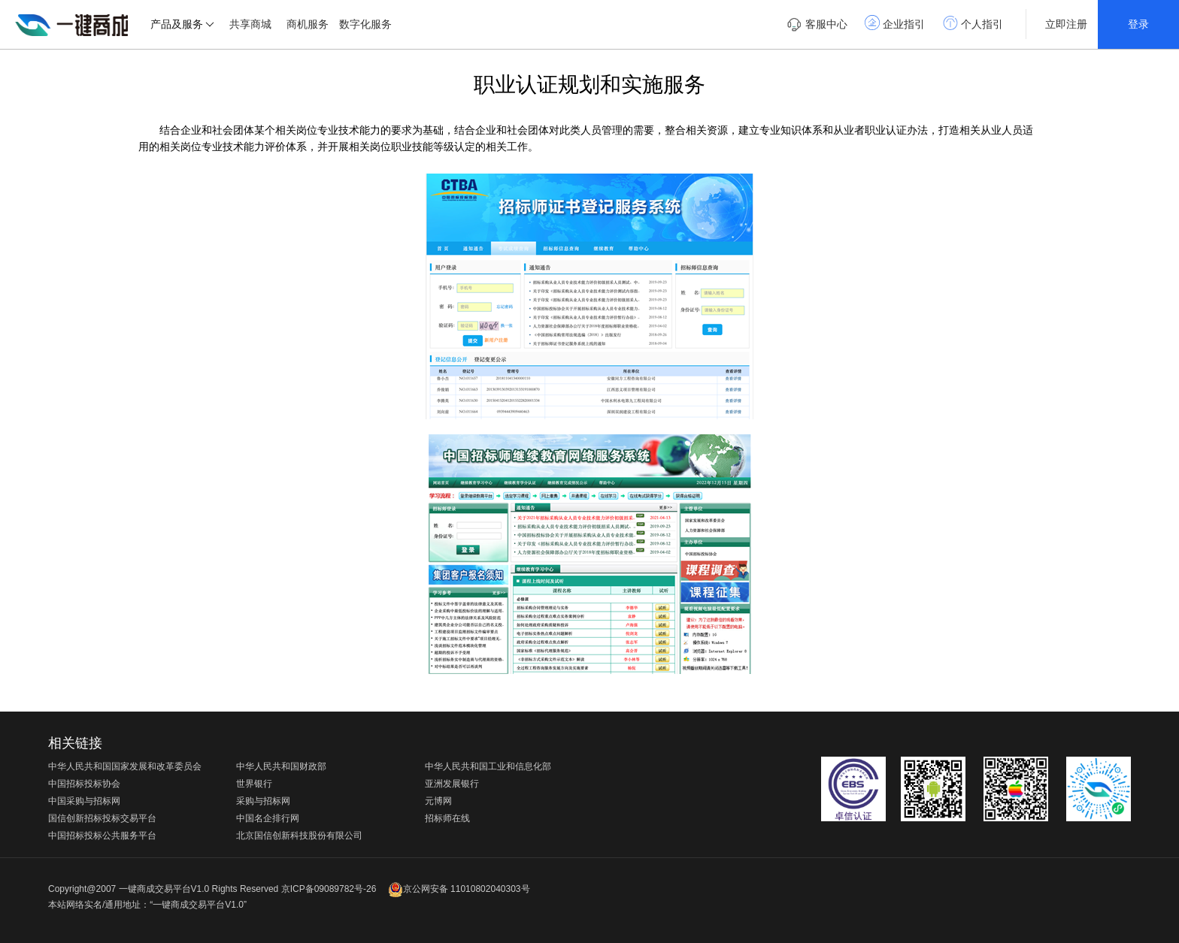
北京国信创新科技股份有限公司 (299, 835)
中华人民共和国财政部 (281, 766)
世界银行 (254, 783)
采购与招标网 (263, 801)
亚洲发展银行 (452, 783)
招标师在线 (447, 818)
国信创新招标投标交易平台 (102, 818)
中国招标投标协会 (84, 783)
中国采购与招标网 (84, 801)
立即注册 (1066, 24)
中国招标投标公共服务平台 (102, 835)
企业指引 (895, 22)
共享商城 (250, 24)
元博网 (438, 801)
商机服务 (307, 24)
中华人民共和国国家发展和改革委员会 (125, 766)
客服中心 (817, 24)
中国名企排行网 (267, 818)
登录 (1138, 24)
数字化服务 (365, 24)
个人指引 (973, 22)
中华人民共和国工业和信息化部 (488, 766)
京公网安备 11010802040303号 (459, 889)
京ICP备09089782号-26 (329, 889)
